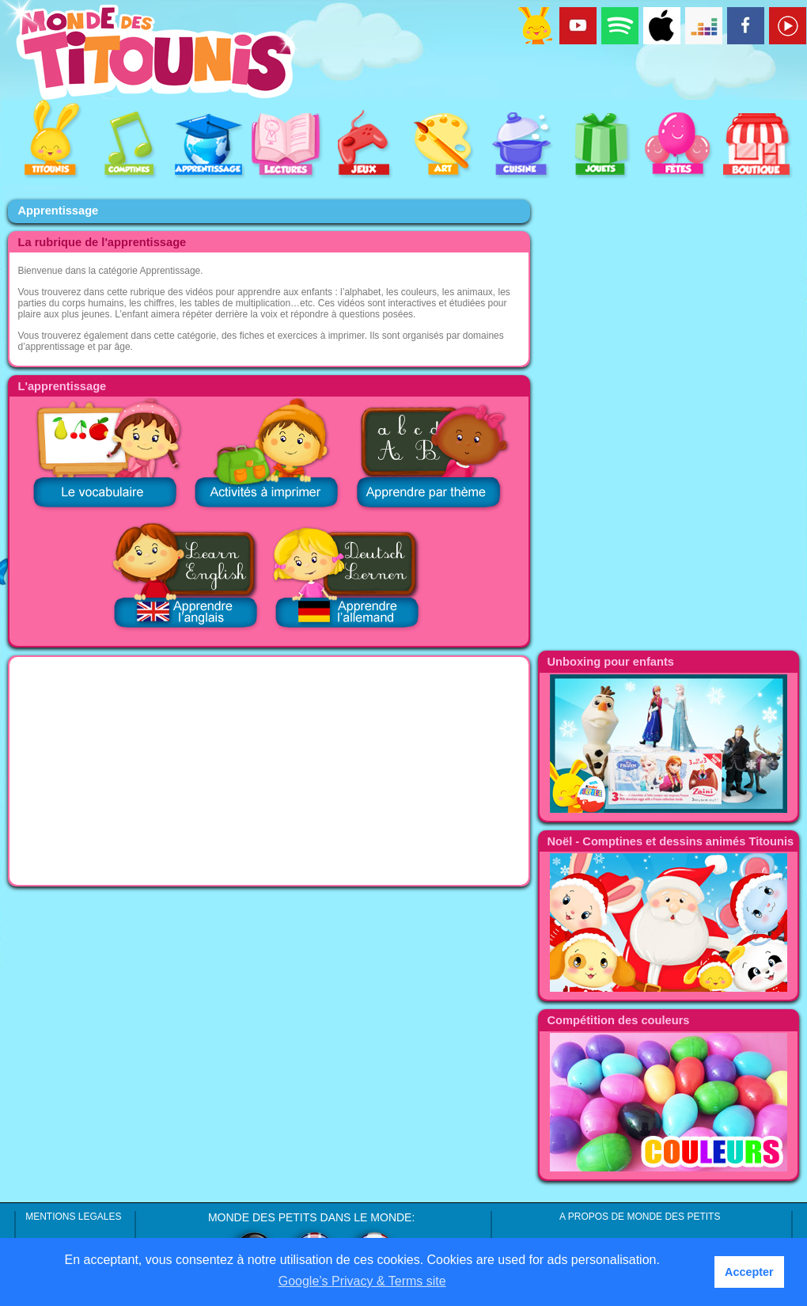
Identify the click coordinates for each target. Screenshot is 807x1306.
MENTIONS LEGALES (73, 1216)
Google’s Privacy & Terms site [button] (362, 1281)
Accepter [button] (749, 1272)
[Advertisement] (269, 771)
